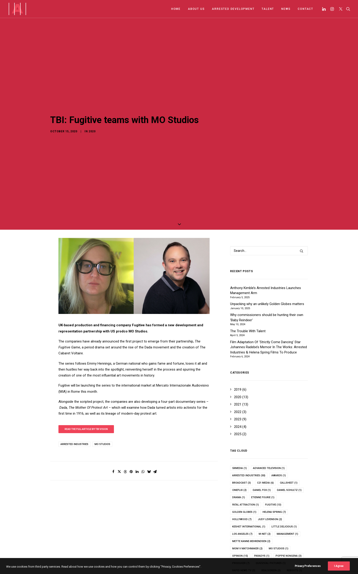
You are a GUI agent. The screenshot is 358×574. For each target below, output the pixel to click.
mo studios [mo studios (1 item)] (278, 521)
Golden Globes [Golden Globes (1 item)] (244, 485)
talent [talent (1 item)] (261, 558)
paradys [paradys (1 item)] (261, 529)
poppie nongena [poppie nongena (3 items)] (289, 529)
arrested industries (74, 417)
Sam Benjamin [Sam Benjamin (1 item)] (265, 551)
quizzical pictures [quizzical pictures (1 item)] (271, 536)
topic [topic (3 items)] (286, 565)
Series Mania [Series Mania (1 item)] (293, 551)
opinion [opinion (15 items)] (240, 529)
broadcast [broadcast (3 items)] (241, 456)
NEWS (285, 9)
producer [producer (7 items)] (241, 536)
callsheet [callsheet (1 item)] (288, 456)
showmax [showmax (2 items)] (240, 558)
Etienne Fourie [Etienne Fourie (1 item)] (262, 470)
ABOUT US (196, 9)
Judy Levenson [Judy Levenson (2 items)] (270, 492)
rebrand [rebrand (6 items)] (239, 551)
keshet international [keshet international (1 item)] (248, 499)
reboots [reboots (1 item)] (294, 543)
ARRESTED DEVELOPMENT (233, 9)
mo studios (102, 417)
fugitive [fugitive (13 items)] (273, 478)
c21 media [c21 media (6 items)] (265, 456)
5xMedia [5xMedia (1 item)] (239, 441)
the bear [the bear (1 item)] (282, 558)
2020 (92, 112)
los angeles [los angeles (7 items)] (242, 507)
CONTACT (305, 9)
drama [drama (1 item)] (238, 470)
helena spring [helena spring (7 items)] (274, 485)
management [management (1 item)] (287, 507)
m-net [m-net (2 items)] (265, 507)
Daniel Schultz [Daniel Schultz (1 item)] (289, 463)
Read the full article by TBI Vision (86, 402)
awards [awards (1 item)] (278, 448)
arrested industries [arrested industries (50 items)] (248, 448)
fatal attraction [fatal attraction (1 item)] (245, 478)
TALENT (268, 9)
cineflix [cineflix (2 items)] (239, 463)
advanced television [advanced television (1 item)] (269, 441)
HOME (176, 9)
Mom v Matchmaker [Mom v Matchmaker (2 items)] (247, 521)
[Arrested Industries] (17, 9)
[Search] (347, 9)
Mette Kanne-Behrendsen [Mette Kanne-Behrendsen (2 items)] (251, 514)
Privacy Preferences (308, 570)
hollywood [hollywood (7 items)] (242, 492)
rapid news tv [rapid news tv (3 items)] (243, 543)
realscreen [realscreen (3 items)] (271, 543)
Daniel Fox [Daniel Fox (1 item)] (262, 463)
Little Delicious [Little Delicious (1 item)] (284, 499)
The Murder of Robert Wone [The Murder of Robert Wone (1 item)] (253, 565)
